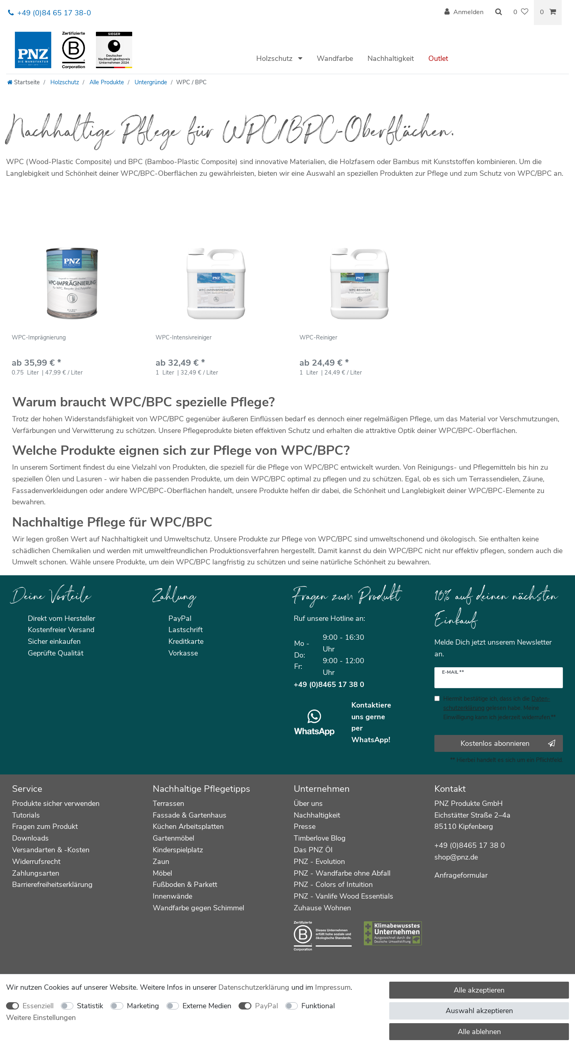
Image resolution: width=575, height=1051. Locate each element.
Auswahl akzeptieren (479, 1011)
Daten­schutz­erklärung (253, 987)
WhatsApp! (370, 740)
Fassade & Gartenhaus (189, 815)
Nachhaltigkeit (390, 58)
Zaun (161, 861)
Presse (305, 826)
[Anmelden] (464, 12)
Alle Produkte (106, 82)
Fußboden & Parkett (185, 884)
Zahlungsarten (35, 873)
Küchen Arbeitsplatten (188, 826)
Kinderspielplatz (178, 850)
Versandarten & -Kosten (50, 850)
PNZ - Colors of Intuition (333, 884)
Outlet (438, 58)
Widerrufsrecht (36, 861)
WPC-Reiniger (318, 338)
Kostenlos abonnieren (508, 743)
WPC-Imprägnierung (39, 338)
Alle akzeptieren (479, 990)
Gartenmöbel (173, 838)
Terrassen (168, 803)
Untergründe (150, 82)
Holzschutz (275, 58)
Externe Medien (207, 1006)
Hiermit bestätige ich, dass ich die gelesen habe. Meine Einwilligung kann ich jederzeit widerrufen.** (499, 708)
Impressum (333, 987)
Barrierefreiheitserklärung (52, 884)
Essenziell (38, 1006)
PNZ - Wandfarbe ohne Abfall (342, 873)
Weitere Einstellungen (41, 1017)
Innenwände (172, 896)
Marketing (143, 1006)
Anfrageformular (461, 875)
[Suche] (498, 12)
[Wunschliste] (521, 12)
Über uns (308, 803)
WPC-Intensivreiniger (184, 338)
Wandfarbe (335, 58)
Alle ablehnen (479, 1031)
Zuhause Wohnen (322, 908)
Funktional (318, 1006)
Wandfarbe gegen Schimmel (198, 908)
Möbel (162, 873)
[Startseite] (23, 82)
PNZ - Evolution (319, 861)
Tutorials (26, 815)
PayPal (266, 1006)
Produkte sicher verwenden (56, 803)
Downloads (30, 838)
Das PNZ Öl (313, 850)
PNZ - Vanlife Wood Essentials (343, 896)
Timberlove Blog (320, 838)
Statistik (90, 1006)
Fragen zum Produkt (45, 826)
